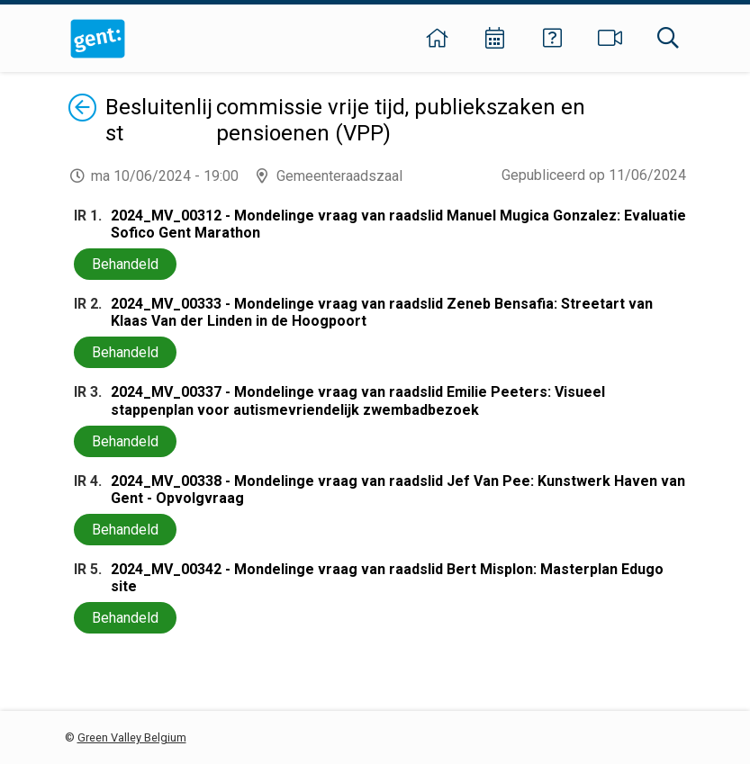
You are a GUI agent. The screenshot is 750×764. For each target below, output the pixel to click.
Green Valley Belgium (131, 737)
